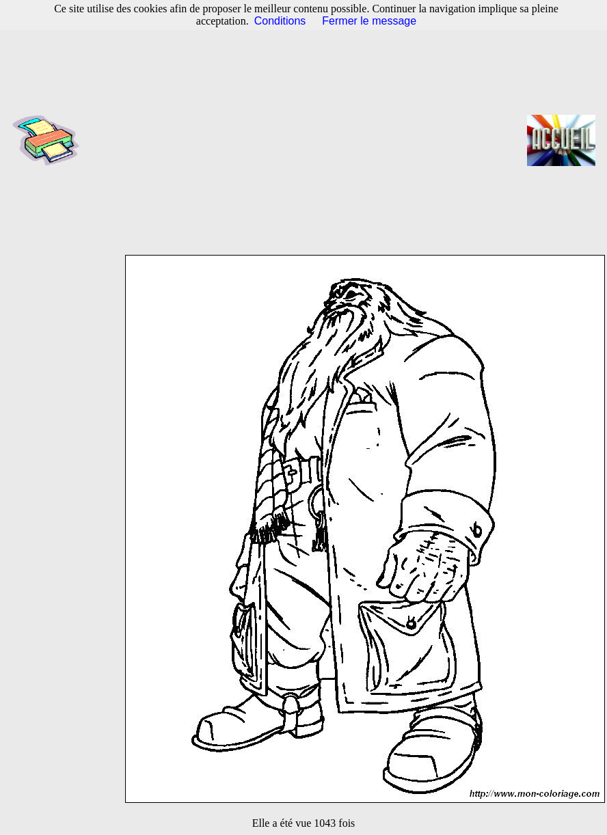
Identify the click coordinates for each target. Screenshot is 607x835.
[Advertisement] (307, 140)
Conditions (280, 21)
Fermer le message (369, 21)
